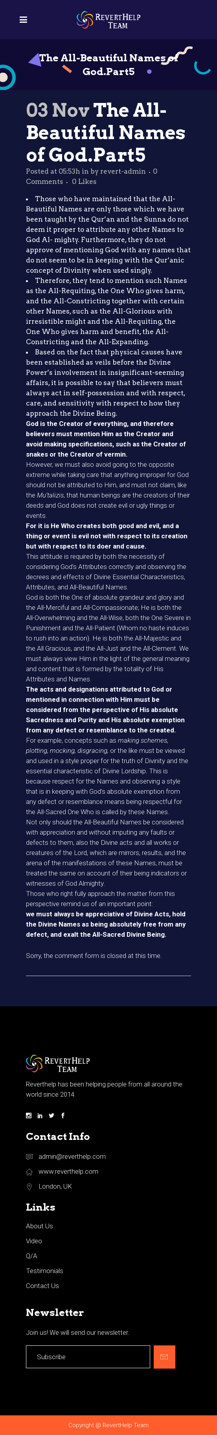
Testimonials (44, 1271)
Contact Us (42, 1286)
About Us (39, 1226)
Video (34, 1241)
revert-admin (123, 171)
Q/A (31, 1256)
